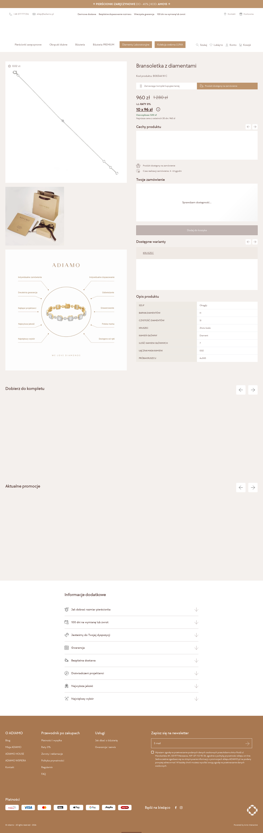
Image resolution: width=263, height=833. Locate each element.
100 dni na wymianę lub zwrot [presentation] (171, 14)
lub (197, 107)
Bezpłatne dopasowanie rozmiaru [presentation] (115, 14)
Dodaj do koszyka (197, 230)
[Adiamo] (131, 29)
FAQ (43, 773)
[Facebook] (175, 807)
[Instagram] (181, 807)
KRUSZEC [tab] (148, 253)
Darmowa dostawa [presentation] (87, 14)
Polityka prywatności (52, 760)
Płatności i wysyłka (51, 740)
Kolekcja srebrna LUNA (170, 44)
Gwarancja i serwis (105, 747)
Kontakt (9, 767)
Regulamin (47, 767)
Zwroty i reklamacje (52, 753)
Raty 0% (46, 747)
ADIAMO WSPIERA (15, 760)
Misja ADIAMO (13, 747)
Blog (7, 740)
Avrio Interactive (251, 825)
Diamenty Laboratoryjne (135, 44)
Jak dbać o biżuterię (106, 740)
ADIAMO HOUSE (14, 753)
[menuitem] (28, 44)
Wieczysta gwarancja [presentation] (144, 14)
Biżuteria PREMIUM (103, 44)
